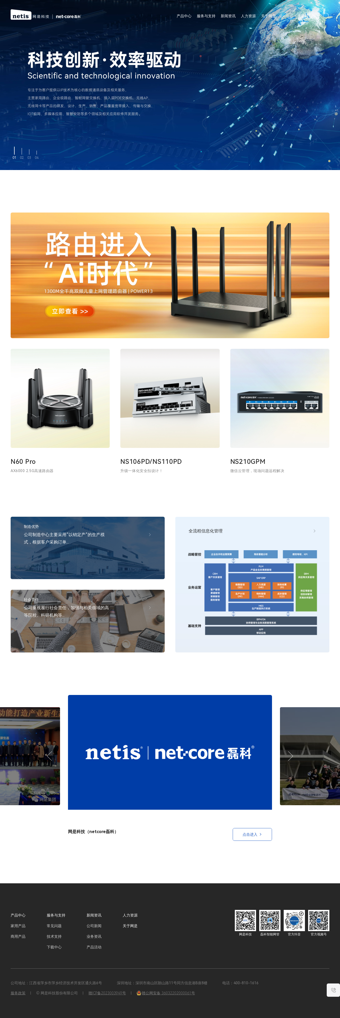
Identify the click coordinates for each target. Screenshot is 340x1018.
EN (312, 16)
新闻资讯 (228, 16)
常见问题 (54, 926)
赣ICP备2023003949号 (107, 993)
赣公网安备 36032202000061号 (166, 993)
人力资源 (248, 16)
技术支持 (54, 936)
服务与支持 (206, 16)
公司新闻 (94, 926)
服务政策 (18, 993)
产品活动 (94, 947)
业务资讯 (94, 936)
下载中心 (54, 947)
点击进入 (252, 834)
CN (303, 16)
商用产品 (18, 936)
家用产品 (18, 926)
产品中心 (18, 915)
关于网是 (268, 16)
